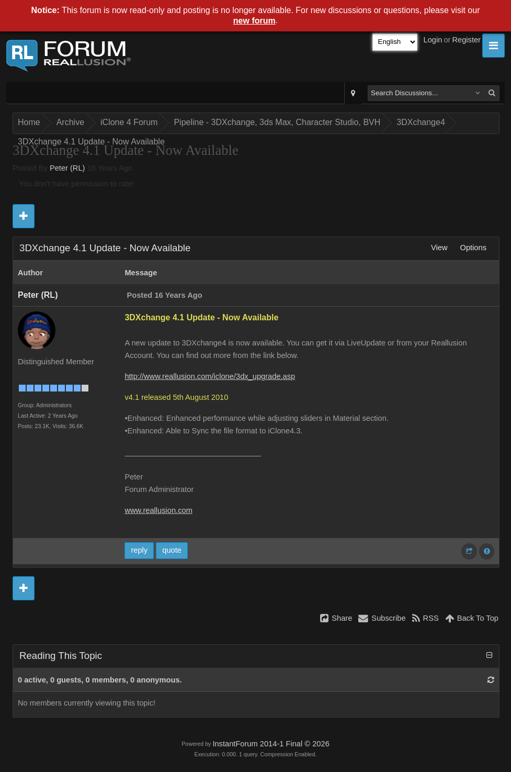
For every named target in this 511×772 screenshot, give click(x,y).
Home (29, 122)
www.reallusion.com (158, 510)
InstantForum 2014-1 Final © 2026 (270, 744)
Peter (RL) (67, 168)
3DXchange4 (420, 122)
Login (433, 40)
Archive (70, 122)
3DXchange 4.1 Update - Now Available (91, 141)
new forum (254, 20)
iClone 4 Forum (128, 122)
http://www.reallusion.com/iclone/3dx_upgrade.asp (209, 376)
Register (466, 40)
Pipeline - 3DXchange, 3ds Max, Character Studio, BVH (277, 122)
